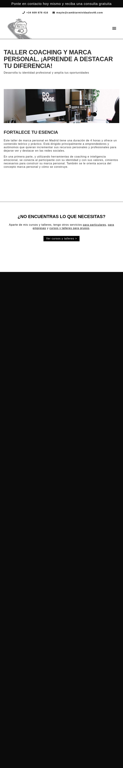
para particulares (94, 224)
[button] (114, 28)
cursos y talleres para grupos (69, 228)
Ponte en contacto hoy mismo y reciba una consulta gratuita (61, 4)
